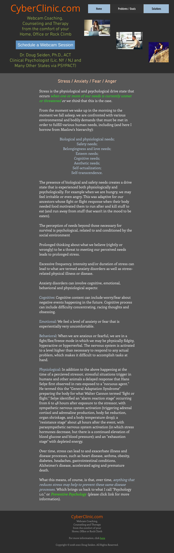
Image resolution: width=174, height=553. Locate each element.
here (102, 538)
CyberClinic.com (45, 8)
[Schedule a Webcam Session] (45, 45)
